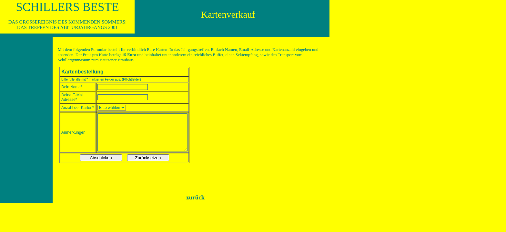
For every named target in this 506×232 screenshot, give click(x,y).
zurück (195, 197)
